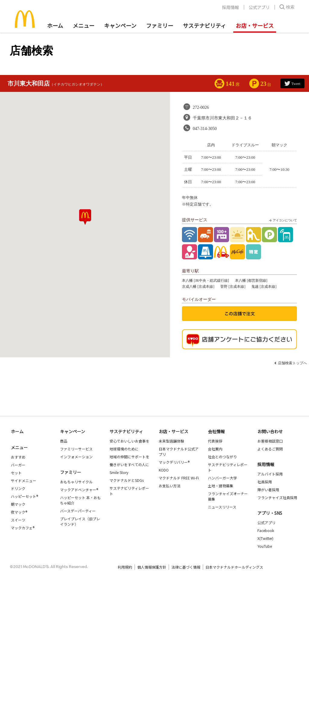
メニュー (19, 447)
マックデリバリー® (174, 462)
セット (16, 472)
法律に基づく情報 (185, 567)
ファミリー (159, 25)
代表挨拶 (215, 440)
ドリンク (18, 488)
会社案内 (215, 448)
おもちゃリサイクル (76, 481)
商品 (63, 440)
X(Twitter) (265, 538)
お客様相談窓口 (270, 440)
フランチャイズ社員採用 (277, 497)
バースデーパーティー (78, 510)
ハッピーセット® (24, 496)
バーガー (18, 464)
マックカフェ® (22, 527)
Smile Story (119, 472)
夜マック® (19, 512)
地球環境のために (124, 448)
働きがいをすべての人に (129, 464)
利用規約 (125, 567)
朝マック (18, 504)
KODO (164, 469)
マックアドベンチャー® (79, 489)
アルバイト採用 (270, 473)
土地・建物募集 (220, 485)
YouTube (264, 546)
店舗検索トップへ (292, 363)
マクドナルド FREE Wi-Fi (179, 477)
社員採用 (264, 481)
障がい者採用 (268, 489)
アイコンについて (282, 220)
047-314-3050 (205, 128)
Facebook (265, 530)
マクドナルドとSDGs (127, 480)
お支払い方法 (169, 485)
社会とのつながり (222, 456)
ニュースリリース (222, 506)
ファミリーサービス (76, 448)
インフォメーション (76, 456)
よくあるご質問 (270, 448)
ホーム (55, 25)
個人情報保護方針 (151, 567)
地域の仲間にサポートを (129, 456)
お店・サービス (255, 25)
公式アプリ (259, 7)
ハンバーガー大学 (222, 477)
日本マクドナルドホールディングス (234, 567)
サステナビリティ (204, 25)
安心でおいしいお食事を (129, 440)
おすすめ (18, 456)
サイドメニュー (23, 480)
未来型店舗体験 (171, 440)
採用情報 (230, 7)
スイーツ (18, 519)
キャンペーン (120, 25)
